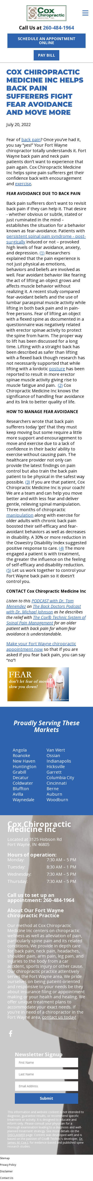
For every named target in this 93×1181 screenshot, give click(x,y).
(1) (42, 253)
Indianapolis (59, 761)
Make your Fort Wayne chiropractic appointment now (41, 646)
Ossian (53, 755)
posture (57, 369)
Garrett (54, 772)
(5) (8, 570)
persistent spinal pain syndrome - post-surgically (46, 239)
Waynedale (23, 799)
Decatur (21, 777)
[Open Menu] (85, 13)
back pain (31, 139)
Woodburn (57, 799)
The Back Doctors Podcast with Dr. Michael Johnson (43, 609)
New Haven (24, 761)
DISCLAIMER (16, 1135)
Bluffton (21, 788)
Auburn (54, 794)
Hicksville (56, 766)
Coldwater (23, 783)
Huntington (24, 766)
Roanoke (21, 755)
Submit (46, 1098)
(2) (60, 385)
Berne (53, 788)
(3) (27, 482)
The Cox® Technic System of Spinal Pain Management (46, 620)
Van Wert (56, 750)
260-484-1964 (58, 27)
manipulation (19, 515)
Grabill (19, 772)
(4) (61, 548)
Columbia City (60, 777)
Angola (20, 750)
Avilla (18, 794)
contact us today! (59, 1017)
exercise (23, 184)
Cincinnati (57, 783)
